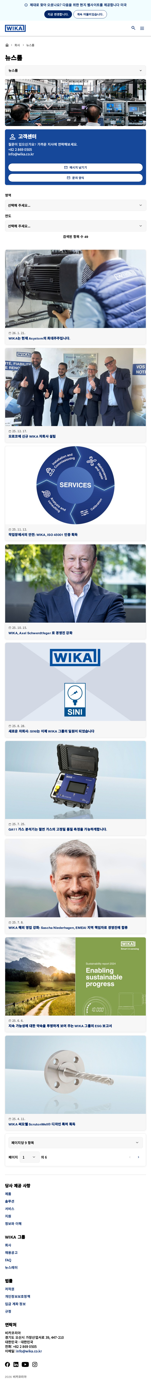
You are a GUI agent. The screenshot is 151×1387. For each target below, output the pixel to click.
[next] (139, 1157)
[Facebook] (7, 1364)
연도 (8, 216)
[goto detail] (75, 297)
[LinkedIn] (16, 1364)
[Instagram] (34, 1364)
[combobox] (75, 205)
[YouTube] (25, 1364)
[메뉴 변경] (142, 28)
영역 (8, 196)
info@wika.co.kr (21, 153)
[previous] (130, 1157)
